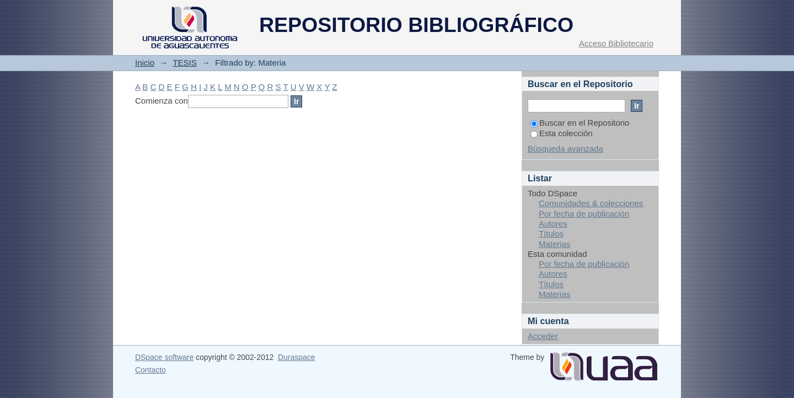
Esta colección (561, 133)
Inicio (144, 62)
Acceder (543, 336)
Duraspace (296, 357)
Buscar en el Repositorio (579, 122)
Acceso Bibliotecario (616, 43)
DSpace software (164, 357)
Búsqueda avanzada (565, 148)
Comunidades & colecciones (591, 203)
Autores (553, 223)
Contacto (150, 369)
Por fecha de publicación (584, 213)
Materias (555, 244)
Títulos (551, 233)
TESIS (184, 62)
